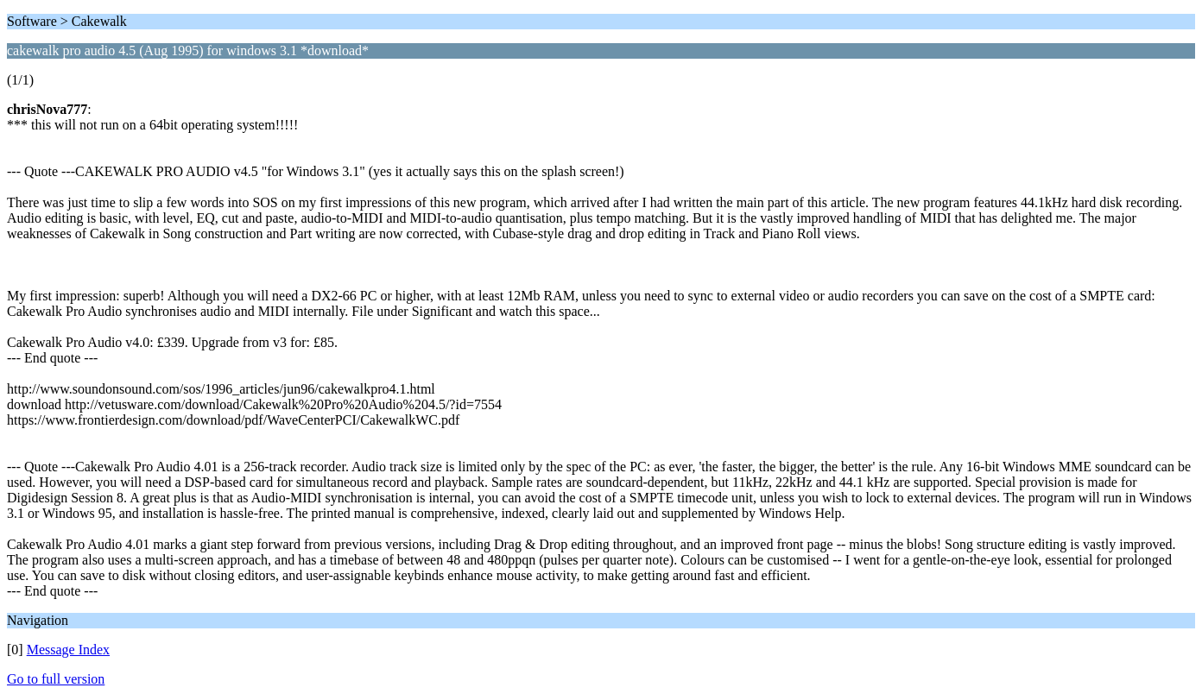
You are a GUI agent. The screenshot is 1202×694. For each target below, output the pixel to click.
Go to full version (55, 679)
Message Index (68, 649)
